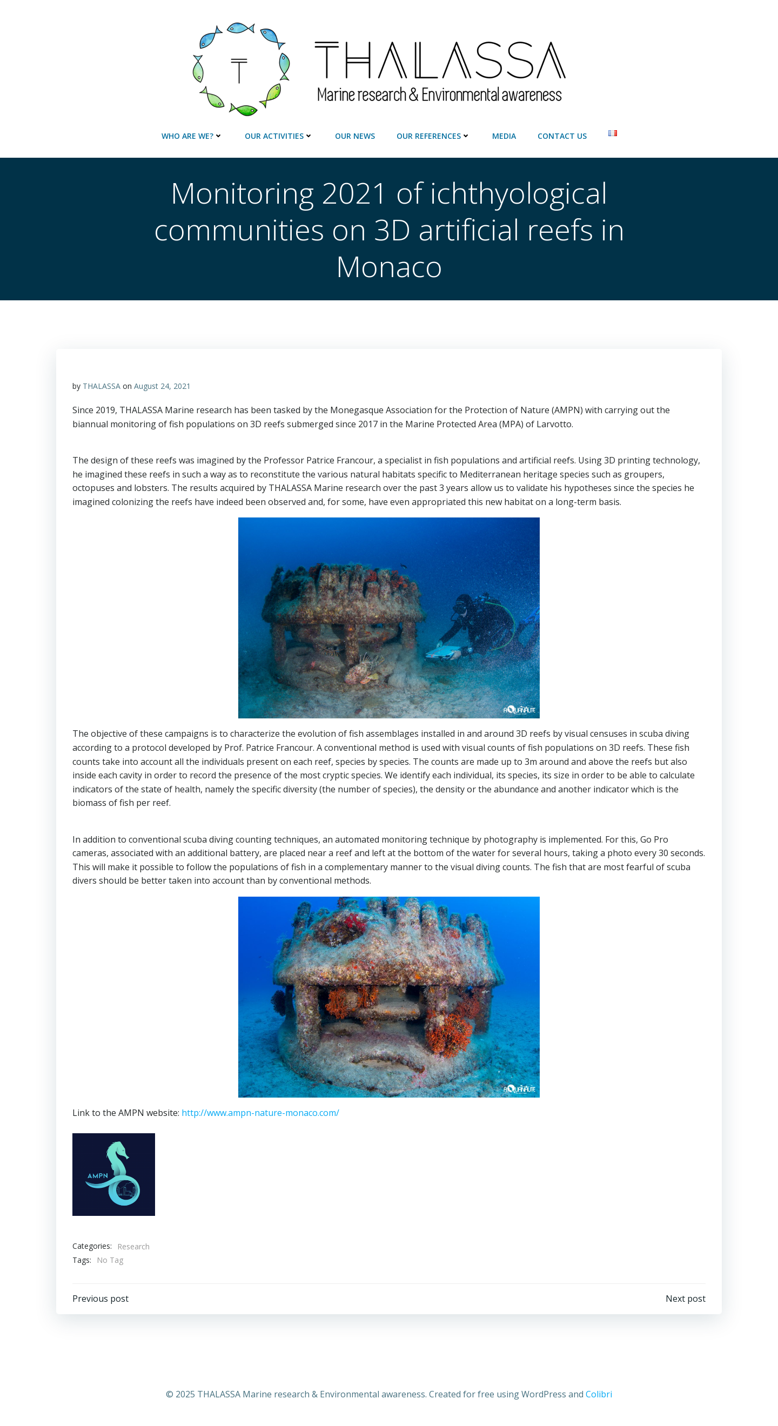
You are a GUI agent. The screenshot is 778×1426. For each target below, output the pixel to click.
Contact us (562, 136)
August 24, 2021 (162, 386)
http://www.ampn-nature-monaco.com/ (260, 1113)
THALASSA (101, 386)
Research (133, 1246)
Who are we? (192, 136)
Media (504, 136)
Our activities (279, 136)
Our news (355, 136)
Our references (434, 136)
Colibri (599, 1394)
